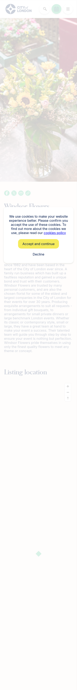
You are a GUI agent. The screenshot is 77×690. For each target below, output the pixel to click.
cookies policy (55, 233)
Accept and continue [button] (38, 244)
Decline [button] (38, 254)
